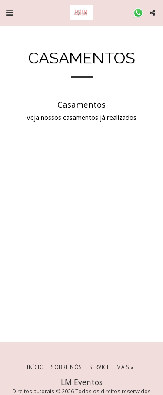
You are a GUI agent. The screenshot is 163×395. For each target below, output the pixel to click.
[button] (9, 12)
